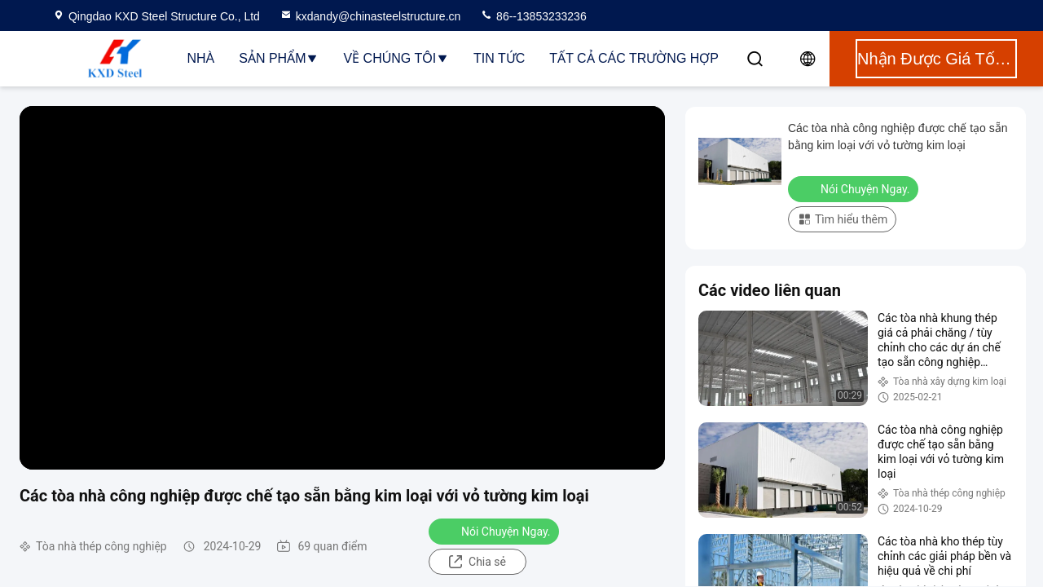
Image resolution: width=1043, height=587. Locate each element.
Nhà (200, 58)
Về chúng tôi (396, 58)
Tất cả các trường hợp (634, 58)
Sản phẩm (279, 58)
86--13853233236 (533, 16)
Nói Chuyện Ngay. (495, 531)
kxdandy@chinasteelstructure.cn (370, 16)
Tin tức (499, 58)
